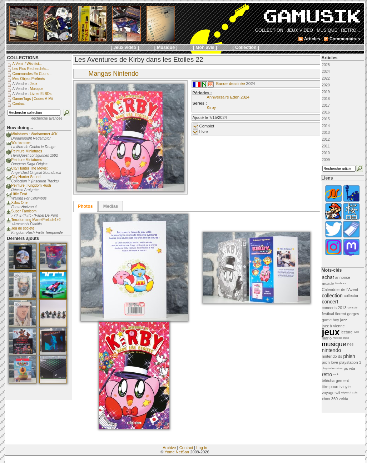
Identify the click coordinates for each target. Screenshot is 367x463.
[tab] (85, 206)
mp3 (346, 337)
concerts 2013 (334, 308)
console (353, 307)
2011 (326, 146)
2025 (326, 65)
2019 (326, 92)
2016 (326, 112)
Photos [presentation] (85, 206)
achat (328, 277)
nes (350, 344)
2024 (326, 72)
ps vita (349, 368)
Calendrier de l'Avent (340, 289)
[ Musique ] (166, 47)
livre (356, 331)
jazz (343, 320)
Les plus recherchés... (31, 69)
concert (330, 302)
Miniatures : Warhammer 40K (34, 134)
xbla (354, 392)
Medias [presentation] (110, 206)
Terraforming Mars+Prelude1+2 (36, 220)
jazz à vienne (333, 326)
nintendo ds (332, 356)
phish (349, 356)
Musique (36, 89)
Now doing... (20, 127)
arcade (328, 283)
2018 (326, 99)
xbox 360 (330, 399)
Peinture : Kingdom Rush (31, 185)
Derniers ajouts (23, 238)
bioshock (340, 283)
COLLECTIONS (23, 57)
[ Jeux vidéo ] (125, 47)
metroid (337, 337)
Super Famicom (24, 211)
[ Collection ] (246, 47)
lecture (347, 332)
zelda (343, 399)
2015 (326, 119)
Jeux (33, 84)
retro (327, 374)
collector (351, 295)
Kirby (211, 107)
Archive (169, 448)
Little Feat (19, 194)
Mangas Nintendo (114, 73)
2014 (326, 126)
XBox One (19, 203)
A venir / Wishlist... (27, 64)
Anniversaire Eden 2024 (228, 97)
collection (332, 295)
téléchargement (335, 380)
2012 (326, 139)
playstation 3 (350, 362)
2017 (326, 105)
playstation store (332, 368)
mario (327, 338)
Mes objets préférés (29, 79)
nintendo (331, 350)
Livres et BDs (40, 94)
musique (334, 344)
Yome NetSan (176, 452)
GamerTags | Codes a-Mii (33, 99)
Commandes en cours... (32, 74)
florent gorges (347, 314)
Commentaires (344, 38)
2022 (326, 78)
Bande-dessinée (230, 83)
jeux (331, 332)
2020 (326, 85)
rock (335, 374)
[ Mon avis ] (205, 47)
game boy (330, 320)
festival (328, 314)
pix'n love (330, 362)
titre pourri (331, 386)
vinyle (346, 386)
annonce (342, 277)
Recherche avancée (47, 118)
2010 (326, 153)
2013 (326, 133)
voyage (328, 393)
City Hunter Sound (26, 177)
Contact (186, 448)
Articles (330, 57)
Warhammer (21, 143)
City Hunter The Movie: (29, 168)
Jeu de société (23, 228)
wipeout (346, 392)
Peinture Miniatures (26, 151)
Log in (201, 448)
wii (338, 393)
